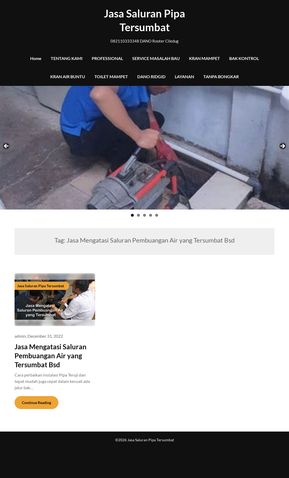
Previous (7, 146)
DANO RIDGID (151, 76)
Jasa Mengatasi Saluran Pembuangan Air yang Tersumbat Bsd (50, 355)
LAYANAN (184, 76)
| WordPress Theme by (132, 470)
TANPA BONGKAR (221, 76)
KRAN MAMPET (204, 58)
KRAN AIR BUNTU (67, 76)
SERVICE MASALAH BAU (156, 58)
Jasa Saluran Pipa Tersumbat (144, 20)
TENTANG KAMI (66, 58)
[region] (144, 153)
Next (282, 146)
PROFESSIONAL (107, 58)
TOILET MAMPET (111, 76)
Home (36, 58)
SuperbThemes (163, 470)
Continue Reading (36, 402)
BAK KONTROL (244, 58)
